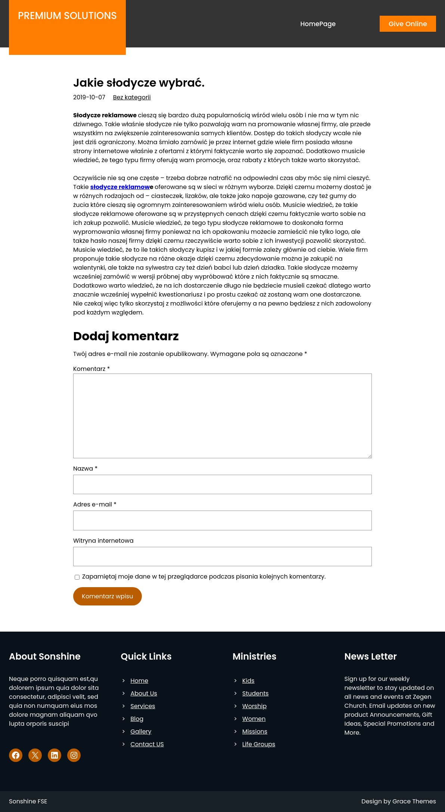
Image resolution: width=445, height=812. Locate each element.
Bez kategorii (132, 97)
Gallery (141, 731)
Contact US (147, 744)
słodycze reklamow (120, 187)
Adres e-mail (94, 504)
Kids (248, 680)
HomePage (318, 23)
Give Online (408, 23)
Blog (137, 719)
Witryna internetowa (103, 540)
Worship (254, 706)
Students (255, 693)
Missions (254, 731)
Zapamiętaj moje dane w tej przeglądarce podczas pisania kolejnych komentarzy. (204, 576)
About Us (144, 693)
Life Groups (258, 744)
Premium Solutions (67, 15)
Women (254, 719)
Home (140, 680)
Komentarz (91, 369)
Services (143, 706)
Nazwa (85, 468)
